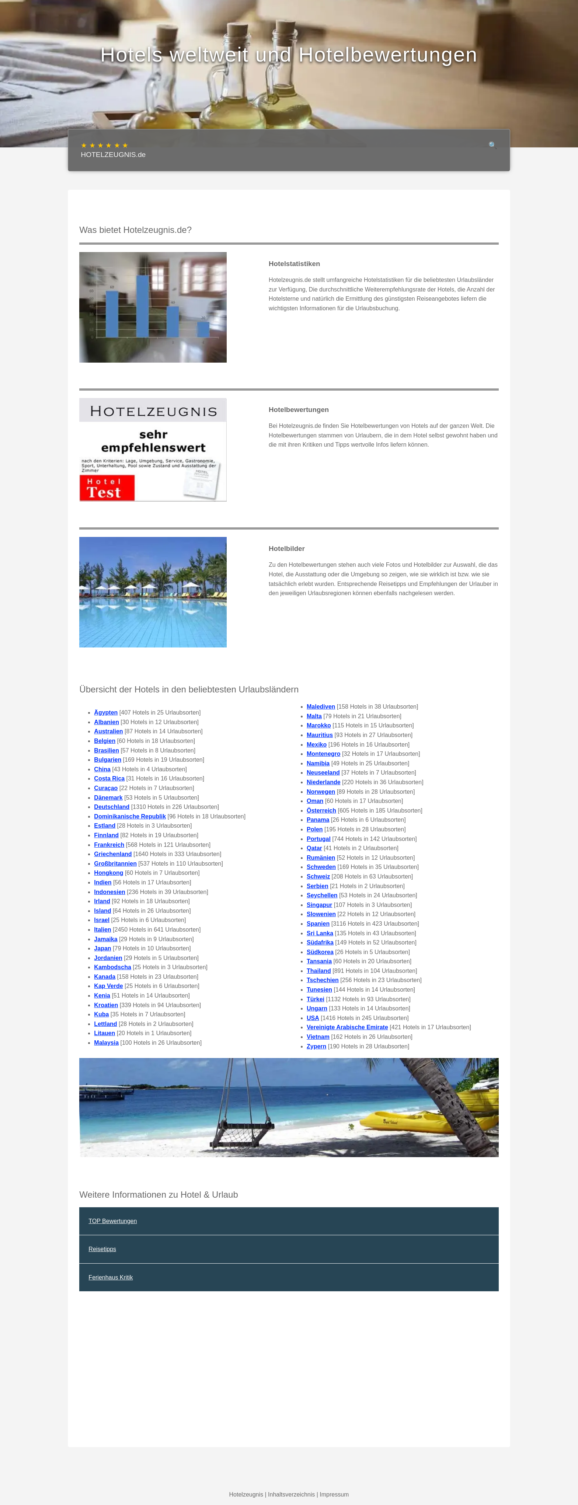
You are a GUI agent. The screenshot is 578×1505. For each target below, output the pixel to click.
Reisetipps (102, 1249)
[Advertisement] (288, 1383)
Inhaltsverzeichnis (291, 1494)
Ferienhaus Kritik (110, 1277)
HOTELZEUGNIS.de (113, 150)
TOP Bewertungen (112, 1221)
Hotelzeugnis (246, 1494)
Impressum (334, 1494)
